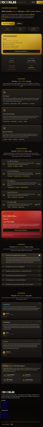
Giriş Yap (40, 2)
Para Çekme (4, 413)
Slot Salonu (4, 404)
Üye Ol (33, 2)
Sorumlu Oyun (4, 417)
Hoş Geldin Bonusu (5, 401)
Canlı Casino (4, 403)
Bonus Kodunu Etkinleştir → (21, 231)
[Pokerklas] (13, 2)
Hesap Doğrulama (5, 416)
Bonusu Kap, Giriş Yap (8, 23)
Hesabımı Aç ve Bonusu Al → (21, 51)
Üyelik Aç (19, 23)
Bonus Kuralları (4, 414)
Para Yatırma (4, 411)
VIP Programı (4, 407)
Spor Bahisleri (4, 406)
